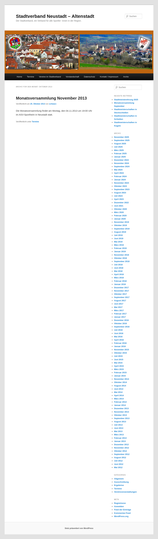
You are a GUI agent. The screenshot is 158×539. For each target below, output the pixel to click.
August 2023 (120, 192)
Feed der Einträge (122, 510)
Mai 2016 (118, 336)
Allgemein (119, 479)
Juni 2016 (118, 333)
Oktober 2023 (120, 186)
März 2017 (119, 310)
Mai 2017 (118, 307)
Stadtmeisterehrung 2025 (126, 99)
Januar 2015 (120, 376)
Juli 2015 (118, 356)
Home (19, 77)
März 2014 (119, 399)
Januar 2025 (120, 157)
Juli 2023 (118, 196)
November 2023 (121, 183)
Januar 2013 (120, 441)
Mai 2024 (118, 170)
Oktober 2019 (120, 225)
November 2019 (121, 222)
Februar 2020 (120, 215)
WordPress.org (121, 516)
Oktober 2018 (120, 258)
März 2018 (119, 277)
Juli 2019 (118, 235)
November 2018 (121, 255)
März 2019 (119, 245)
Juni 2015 (118, 359)
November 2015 (121, 349)
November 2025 (121, 137)
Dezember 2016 (121, 320)
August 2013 (120, 421)
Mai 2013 (118, 431)
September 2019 (122, 229)
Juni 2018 (118, 268)
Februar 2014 (120, 402)
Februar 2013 (120, 438)
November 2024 (121, 163)
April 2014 (119, 395)
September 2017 (122, 297)
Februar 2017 (120, 314)
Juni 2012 (118, 464)
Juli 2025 (118, 147)
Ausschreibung (121, 482)
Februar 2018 (120, 281)
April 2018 (119, 274)
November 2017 (121, 291)
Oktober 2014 (120, 382)
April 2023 (119, 199)
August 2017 (120, 300)
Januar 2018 (120, 284)
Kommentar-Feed (122, 513)
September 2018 (122, 261)
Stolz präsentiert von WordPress (79, 528)
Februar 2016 (120, 343)
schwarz (52, 104)
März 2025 (119, 150)
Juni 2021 (118, 206)
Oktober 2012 (120, 451)
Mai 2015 (118, 363)
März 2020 (119, 212)
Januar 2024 (120, 179)
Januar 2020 (120, 219)
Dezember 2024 (121, 160)
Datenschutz (89, 77)
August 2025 (120, 143)
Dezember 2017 (121, 287)
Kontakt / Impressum (109, 77)
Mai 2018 (118, 271)
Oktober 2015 (120, 353)
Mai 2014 (118, 392)
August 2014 (120, 386)
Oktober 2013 (120, 415)
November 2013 (121, 412)
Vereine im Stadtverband (50, 77)
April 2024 (119, 173)
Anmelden (119, 506)
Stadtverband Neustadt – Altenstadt (55, 16)
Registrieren (120, 503)
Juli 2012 (118, 461)
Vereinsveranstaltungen (125, 492)
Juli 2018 (118, 264)
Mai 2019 (118, 242)
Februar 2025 (120, 153)
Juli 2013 (118, 425)
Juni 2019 (118, 238)
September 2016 (122, 327)
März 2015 (119, 369)
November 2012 (121, 448)
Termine (30, 77)
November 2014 (121, 379)
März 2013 (119, 434)
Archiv (126, 77)
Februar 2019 (120, 248)
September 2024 (122, 166)
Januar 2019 (120, 251)
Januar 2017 (120, 317)
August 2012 (120, 457)
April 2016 (119, 340)
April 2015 (119, 366)
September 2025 (122, 140)
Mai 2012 (118, 467)
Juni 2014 (118, 389)
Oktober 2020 (120, 209)
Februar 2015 (120, 372)
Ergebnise (119, 485)
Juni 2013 (118, 428)
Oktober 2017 (120, 294)
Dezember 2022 (121, 202)
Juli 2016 (118, 330)
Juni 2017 (118, 304)
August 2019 (120, 232)
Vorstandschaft (72, 77)
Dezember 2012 (121, 444)
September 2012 (122, 454)
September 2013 (122, 418)
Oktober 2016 (120, 323)
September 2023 (122, 189)
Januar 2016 (120, 346)
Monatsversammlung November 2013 (51, 98)
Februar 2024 (120, 176)
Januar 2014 (120, 405)
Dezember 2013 (121, 408)
